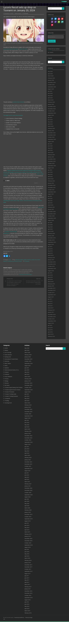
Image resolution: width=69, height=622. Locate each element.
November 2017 (52, 290)
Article (4, 348)
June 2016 (51, 327)
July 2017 (51, 299)
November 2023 (52, 135)
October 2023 (52, 137)
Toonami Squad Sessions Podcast (11, 389)
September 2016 (53, 321)
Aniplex (19, 255)
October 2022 (52, 163)
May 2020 (51, 227)
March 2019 (51, 255)
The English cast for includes (11, 115)
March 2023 (51, 152)
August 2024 (52, 115)
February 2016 (52, 336)
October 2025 (52, 84)
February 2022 (52, 181)
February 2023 (52, 154)
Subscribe (52, 41)
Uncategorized (6, 402)
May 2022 (51, 174)
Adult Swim (15, 255)
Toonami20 (5, 398)
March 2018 (51, 281)
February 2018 (52, 283)
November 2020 (52, 213)
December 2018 (52, 262)
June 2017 (51, 301)
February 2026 (52, 78)
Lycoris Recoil (9, 257)
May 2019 (51, 251)
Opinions (5, 367)
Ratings (4, 381)
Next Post (32, 277)
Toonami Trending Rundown (9, 396)
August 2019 (52, 244)
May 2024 (51, 122)
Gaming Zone (6, 356)
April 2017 (51, 305)
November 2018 (52, 264)
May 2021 (51, 200)
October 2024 (52, 111)
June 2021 (51, 198)
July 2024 (51, 117)
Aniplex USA (32, 255)
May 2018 (51, 277)
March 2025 (51, 100)
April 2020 (51, 229)
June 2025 (51, 93)
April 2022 (51, 176)
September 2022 (53, 165)
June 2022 (51, 172)
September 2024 (53, 113)
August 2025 (52, 89)
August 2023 (52, 141)
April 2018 (51, 279)
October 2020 (52, 216)
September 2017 (53, 294)
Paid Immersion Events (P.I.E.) (10, 370)
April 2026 (51, 73)
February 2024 (52, 128)
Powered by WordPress (17, 617)
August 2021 (52, 194)
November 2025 (52, 82)
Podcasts (5, 374)
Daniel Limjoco (16, 13)
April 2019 (51, 253)
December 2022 (52, 159)
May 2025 (51, 95)
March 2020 (51, 231)
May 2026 (51, 71)
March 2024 (51, 126)
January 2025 (52, 104)
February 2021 (52, 207)
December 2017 (52, 288)
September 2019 (53, 242)
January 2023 (52, 157)
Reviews (5, 383)
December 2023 (52, 132)
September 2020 (53, 218)
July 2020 (51, 222)
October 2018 (52, 266)
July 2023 (51, 143)
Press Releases (6, 376)
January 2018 (52, 286)
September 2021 (53, 192)
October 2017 (52, 292)
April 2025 (51, 97)
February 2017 (52, 310)
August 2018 (52, 270)
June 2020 (51, 224)
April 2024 (51, 124)
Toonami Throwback (7, 391)
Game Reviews (6, 354)
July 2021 (51, 196)
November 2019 (52, 237)
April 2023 (51, 150)
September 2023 (53, 139)
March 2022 (51, 178)
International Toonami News (9, 359)
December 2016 (52, 314)
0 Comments (23, 13)
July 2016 (51, 325)
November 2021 (52, 187)
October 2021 (52, 189)
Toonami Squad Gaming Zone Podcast (12, 387)
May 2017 (51, 303)
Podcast (5, 372)
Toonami (14, 257)
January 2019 (52, 259)
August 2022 (52, 167)
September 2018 (53, 268)
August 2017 (52, 297)
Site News (5, 385)
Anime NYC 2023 (18, 48)
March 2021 (51, 205)
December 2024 (52, 106)
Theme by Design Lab (27, 617)
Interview (5, 361)
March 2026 (51, 76)
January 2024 (52, 130)
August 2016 (52, 323)
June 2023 (51, 146)
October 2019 (52, 240)
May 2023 (51, 148)
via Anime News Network (16, 101)
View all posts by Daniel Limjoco (10, 270)
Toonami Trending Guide (8, 394)
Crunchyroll (3, 257)
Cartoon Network (38, 255)
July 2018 (51, 272)
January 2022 (52, 183)
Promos (5, 378)
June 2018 (51, 275)
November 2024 (52, 108)
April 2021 (51, 202)
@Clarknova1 (36, 229)
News (8, 255)
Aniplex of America (25, 255)
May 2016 (51, 329)
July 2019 (51, 246)
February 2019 (52, 257)
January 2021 (52, 209)
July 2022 (51, 170)
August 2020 (52, 220)
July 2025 (51, 91)
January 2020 (52, 235)
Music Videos (6, 363)
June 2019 (51, 248)
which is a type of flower (32, 173)
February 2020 (52, 233)
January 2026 (52, 80)
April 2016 (51, 332)
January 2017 (52, 312)
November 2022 (52, 161)
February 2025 (52, 102)
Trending (5, 400)
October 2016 (52, 318)
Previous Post (13, 278)
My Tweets (51, 52)
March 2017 (51, 308)
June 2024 (51, 119)
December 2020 (52, 211)
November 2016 (52, 316)
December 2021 (52, 185)
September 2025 (53, 86)
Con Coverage (6, 352)
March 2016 (51, 334)
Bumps (4, 350)
